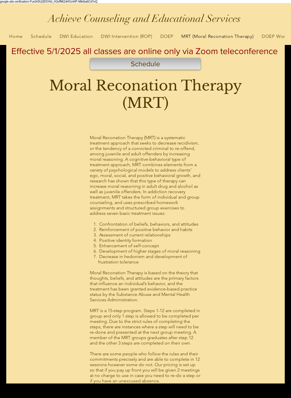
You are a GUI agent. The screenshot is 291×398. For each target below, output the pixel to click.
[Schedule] (145, 64)
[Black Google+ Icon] (27, 394)
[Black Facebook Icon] (21, 394)
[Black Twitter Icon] (14, 394)
